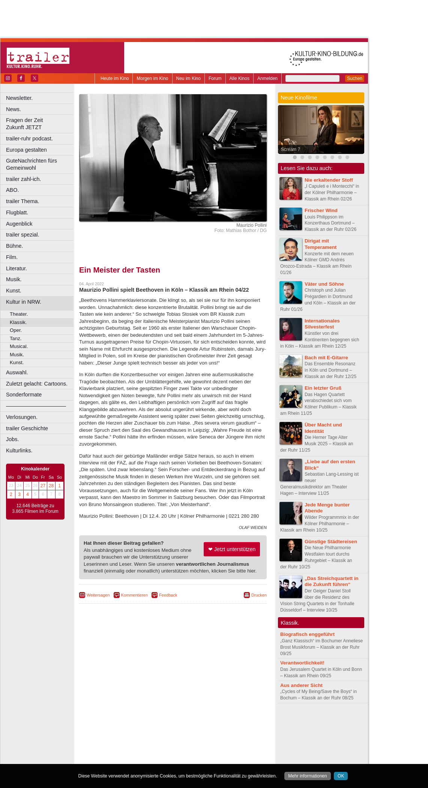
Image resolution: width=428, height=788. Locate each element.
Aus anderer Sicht (301, 685)
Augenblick (19, 224)
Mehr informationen (307, 776)
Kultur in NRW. (23, 302)
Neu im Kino (188, 78)
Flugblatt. (17, 212)
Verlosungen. (22, 417)
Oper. (16, 330)
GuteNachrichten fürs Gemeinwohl (31, 164)
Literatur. (16, 268)
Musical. (19, 346)
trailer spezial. (22, 235)
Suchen (354, 78)
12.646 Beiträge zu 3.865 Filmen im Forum (35, 508)
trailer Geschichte (27, 428)
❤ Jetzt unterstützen (231, 549)
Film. (12, 257)
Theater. (19, 314)
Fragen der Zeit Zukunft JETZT (40, 123)
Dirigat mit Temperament (321, 244)
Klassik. (18, 322)
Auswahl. (17, 372)
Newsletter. (19, 98)
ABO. (12, 190)
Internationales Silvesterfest (322, 324)
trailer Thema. (22, 201)
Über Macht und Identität (323, 428)
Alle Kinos (239, 78)
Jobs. (12, 439)
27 (43, 485)
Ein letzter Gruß (323, 388)
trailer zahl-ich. (23, 179)
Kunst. (13, 291)
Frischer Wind (321, 210)
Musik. (14, 279)
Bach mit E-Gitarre (326, 357)
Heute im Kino (115, 78)
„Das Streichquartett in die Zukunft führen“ (332, 582)
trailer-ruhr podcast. (29, 139)
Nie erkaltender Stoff (329, 180)
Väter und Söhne (324, 284)
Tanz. (16, 338)
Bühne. (14, 246)
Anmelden (267, 78)
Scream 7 (290, 149)
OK (341, 776)
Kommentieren (134, 595)
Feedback (168, 595)
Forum (215, 78)
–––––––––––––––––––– (36, 406)
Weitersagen (98, 595)
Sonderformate (24, 395)
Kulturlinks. (19, 450)
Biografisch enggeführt (307, 634)
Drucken (259, 595)
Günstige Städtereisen (331, 541)
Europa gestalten (26, 150)
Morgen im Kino (152, 78)
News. (13, 109)
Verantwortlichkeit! (302, 663)
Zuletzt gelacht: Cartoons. (37, 384)
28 (51, 485)
